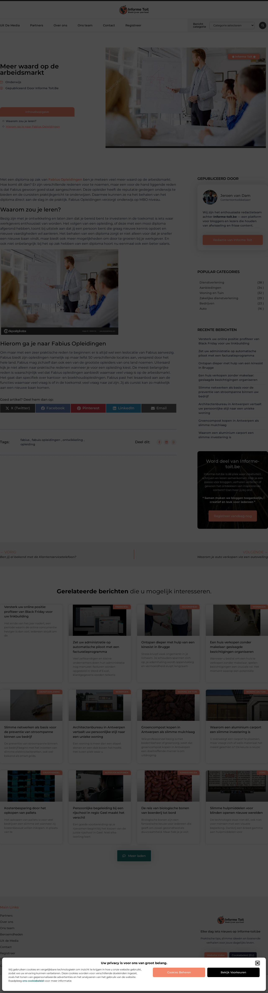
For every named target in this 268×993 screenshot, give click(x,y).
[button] (257, 963)
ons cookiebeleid (33, 980)
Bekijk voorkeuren (233, 972)
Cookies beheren (179, 972)
